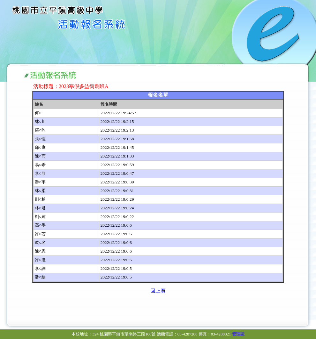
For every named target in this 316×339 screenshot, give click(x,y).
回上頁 (158, 291)
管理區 (238, 334)
